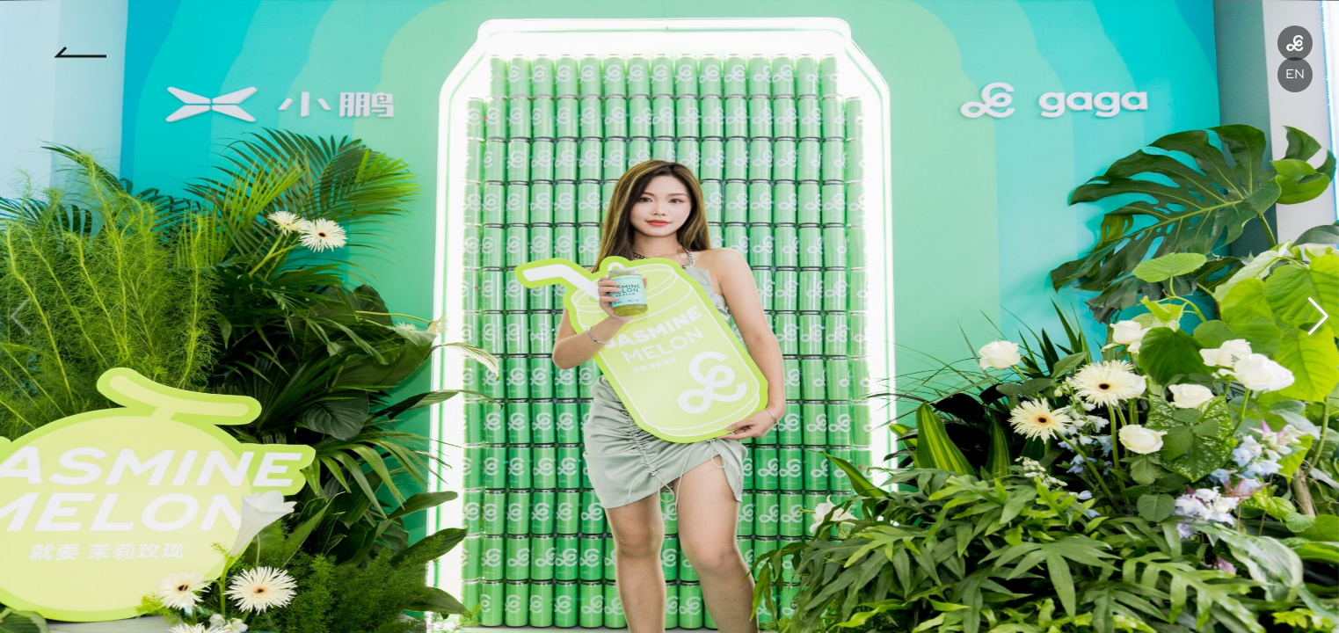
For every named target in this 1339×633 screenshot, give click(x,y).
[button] (1318, 316)
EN (1295, 74)
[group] (669, 316)
